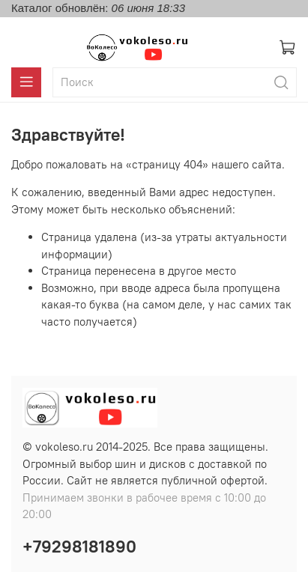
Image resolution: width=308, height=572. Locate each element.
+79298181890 (79, 546)
